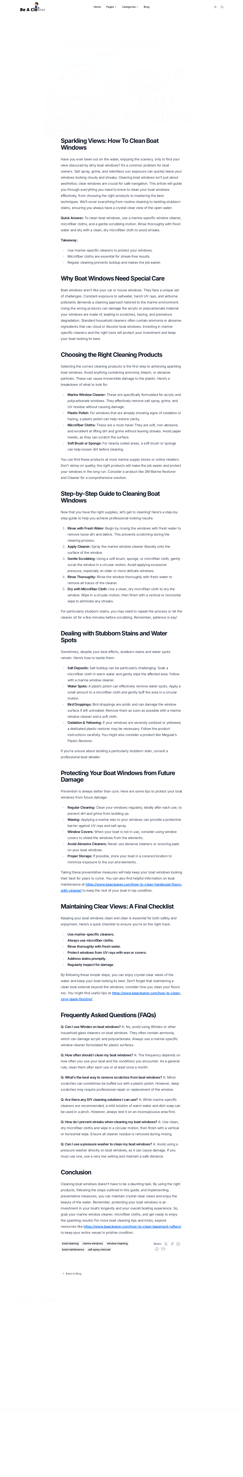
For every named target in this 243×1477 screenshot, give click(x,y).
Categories (130, 6)
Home (97, 6)
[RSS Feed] (222, 7)
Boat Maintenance (93, 29)
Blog (146, 6)
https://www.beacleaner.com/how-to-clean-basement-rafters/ (132, 1226)
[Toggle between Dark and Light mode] (215, 7)
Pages (111, 6)
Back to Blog (71, 1273)
